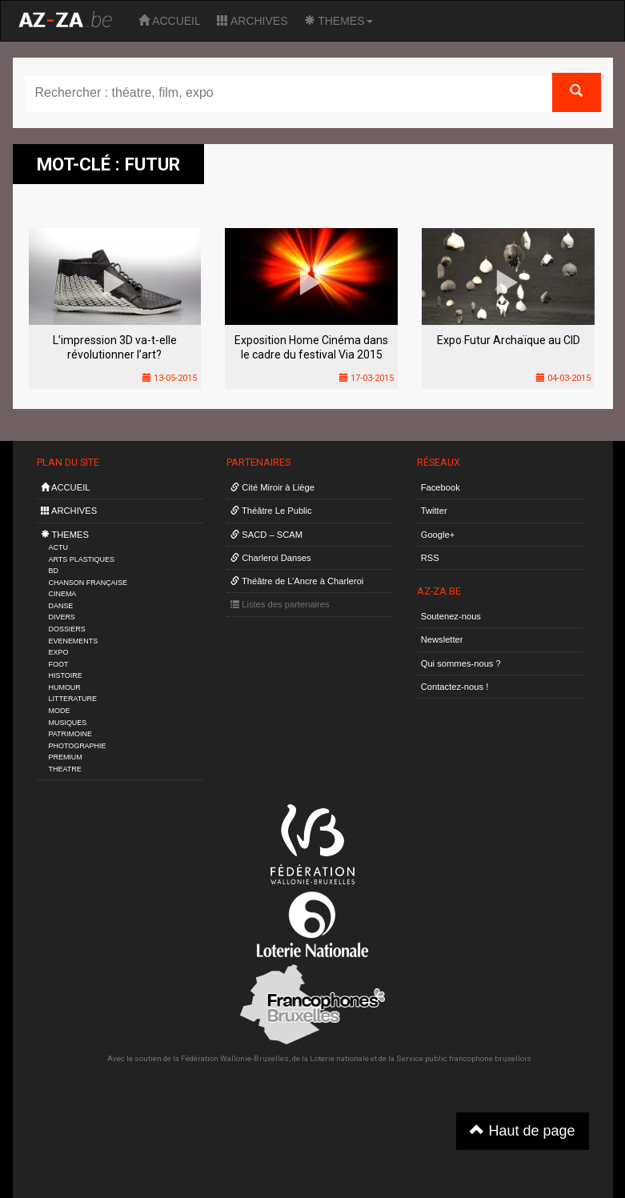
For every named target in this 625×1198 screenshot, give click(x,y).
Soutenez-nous (451, 616)
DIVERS (62, 617)
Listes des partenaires (280, 604)
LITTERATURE (73, 699)
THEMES (338, 20)
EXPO (59, 652)
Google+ (438, 534)
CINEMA (63, 594)
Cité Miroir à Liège (272, 487)
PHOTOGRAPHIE (77, 746)
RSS (430, 558)
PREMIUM (65, 757)
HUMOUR (65, 687)
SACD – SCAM (266, 534)
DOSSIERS (67, 629)
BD (53, 571)
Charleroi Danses (270, 558)
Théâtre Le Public (271, 510)
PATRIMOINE (70, 734)
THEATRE (65, 769)
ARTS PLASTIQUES (81, 559)
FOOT (59, 664)
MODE (59, 711)
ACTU (58, 547)
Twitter (434, 510)
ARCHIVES (252, 20)
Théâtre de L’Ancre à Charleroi (296, 581)
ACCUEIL (169, 20)
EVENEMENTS (73, 641)
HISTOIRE (65, 675)
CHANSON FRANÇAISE (88, 583)
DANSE (61, 606)
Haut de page (522, 1130)
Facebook (440, 487)
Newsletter (442, 639)
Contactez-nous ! (455, 686)
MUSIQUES (68, 723)
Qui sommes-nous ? (461, 663)
